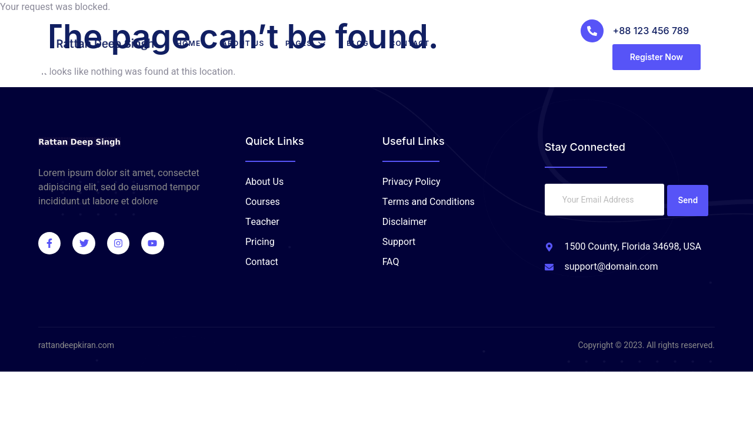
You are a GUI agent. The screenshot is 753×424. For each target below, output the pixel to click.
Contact (418, 43)
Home (195, 43)
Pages (312, 43)
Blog (365, 43)
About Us (250, 43)
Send (688, 199)
